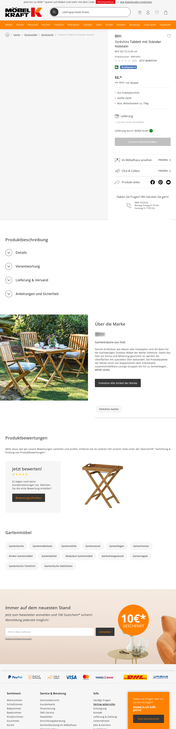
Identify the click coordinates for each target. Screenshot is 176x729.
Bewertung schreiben (29, 497)
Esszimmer (13, 720)
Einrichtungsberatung (52, 720)
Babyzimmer (14, 708)
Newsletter (46, 716)
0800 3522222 (141, 202)
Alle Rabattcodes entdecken (136, 2)
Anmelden (105, 632)
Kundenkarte (47, 704)
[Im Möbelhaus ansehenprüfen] (143, 160)
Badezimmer (14, 712)
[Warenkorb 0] (166, 12)
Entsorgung (100, 708)
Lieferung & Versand (32, 280)
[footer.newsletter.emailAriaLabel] (49, 632)
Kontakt (97, 712)
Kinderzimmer (15, 716)
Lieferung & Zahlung (105, 716)
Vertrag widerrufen (104, 704)
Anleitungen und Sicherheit (37, 293)
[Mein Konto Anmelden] (148, 12)
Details (21, 252)
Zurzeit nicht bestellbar (143, 141)
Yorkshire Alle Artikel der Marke (117, 383)
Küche (10, 725)
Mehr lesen (102, 369)
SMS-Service (47, 712)
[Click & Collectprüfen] (143, 171)
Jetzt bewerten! (148, 61)
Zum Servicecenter (148, 718)
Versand (134, 82)
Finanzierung (47, 708)
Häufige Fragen (102, 700)
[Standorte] (139, 12)
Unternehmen (101, 720)
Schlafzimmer (15, 704)
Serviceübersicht (49, 700)
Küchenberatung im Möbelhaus (58, 725)
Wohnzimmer (14, 700)
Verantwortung (28, 266)
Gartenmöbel (18, 532)
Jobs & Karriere (102, 725)
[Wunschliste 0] (157, 12)
